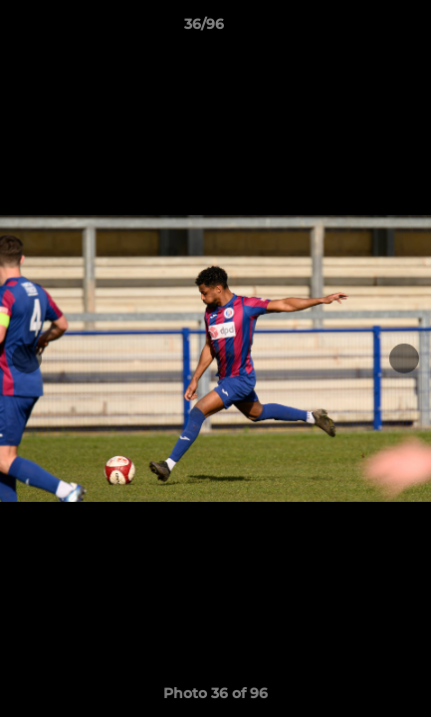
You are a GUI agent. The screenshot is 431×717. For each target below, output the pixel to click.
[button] (359, 29)
